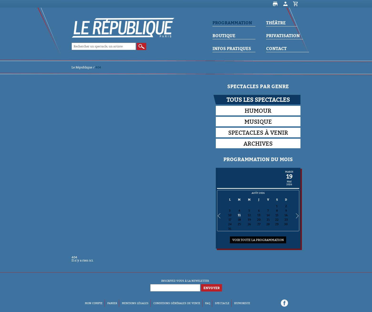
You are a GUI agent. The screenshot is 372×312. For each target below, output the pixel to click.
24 (230, 224)
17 (229, 220)
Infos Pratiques (231, 48)
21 (268, 220)
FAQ (207, 303)
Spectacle (222, 303)
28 (268, 224)
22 (277, 220)
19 (249, 220)
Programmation (232, 23)
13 (258, 215)
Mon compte (285, 4)
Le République (82, 67)
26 (249, 224)
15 (276, 215)
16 (286, 215)
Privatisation (283, 35)
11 (239, 215)
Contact (276, 48)
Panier (296, 4)
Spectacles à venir (258, 132)
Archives (258, 143)
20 (259, 220)
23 (286, 220)
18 (239, 220)
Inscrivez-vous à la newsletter (185, 281)
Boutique (275, 4)
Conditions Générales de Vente (176, 303)
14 (268, 215)
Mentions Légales (135, 303)
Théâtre (276, 23)
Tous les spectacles (258, 100)
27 (258, 224)
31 (229, 229)
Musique (258, 122)
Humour (258, 111)
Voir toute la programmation (258, 240)
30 (286, 224)
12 (249, 215)
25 (239, 224)
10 (230, 215)
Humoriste (242, 303)
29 (277, 224)
